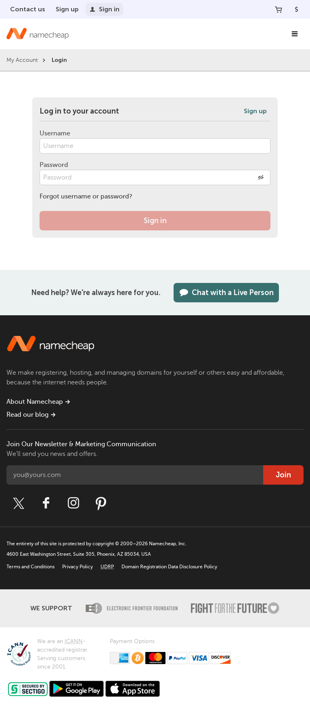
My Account (22, 60)
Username (55, 133)
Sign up (67, 9)
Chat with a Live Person (226, 292)
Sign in (104, 9)
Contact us (27, 9)
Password (54, 165)
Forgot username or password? (86, 196)
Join (283, 474)
